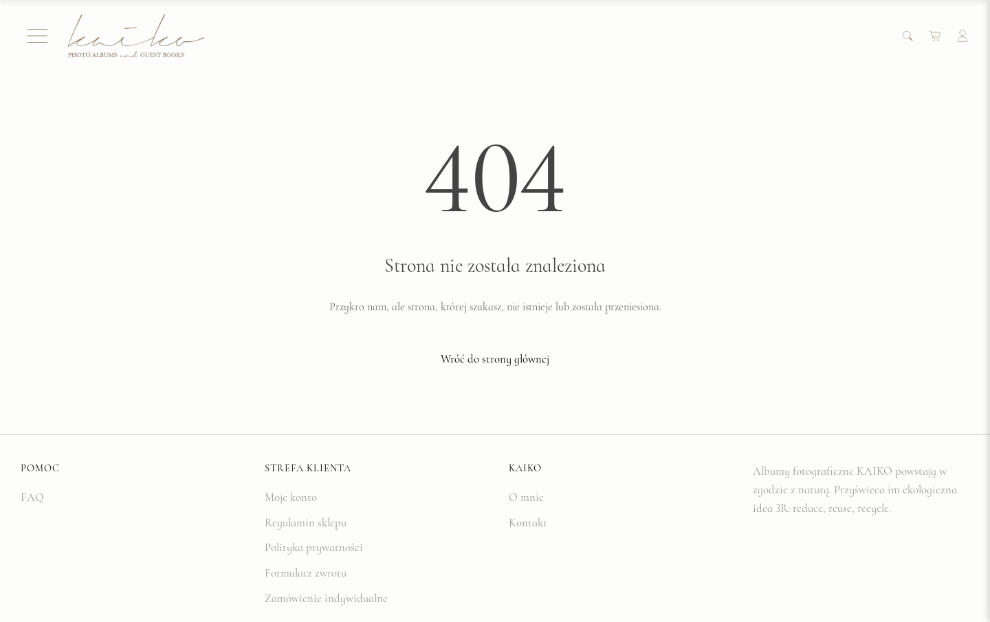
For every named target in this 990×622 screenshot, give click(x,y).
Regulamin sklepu (305, 522)
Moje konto (291, 497)
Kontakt (528, 522)
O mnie (526, 497)
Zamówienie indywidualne (326, 598)
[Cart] (935, 36)
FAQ (32, 497)
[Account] (962, 36)
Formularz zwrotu (305, 573)
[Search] (907, 36)
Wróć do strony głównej (495, 359)
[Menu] (37, 35)
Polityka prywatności (314, 547)
